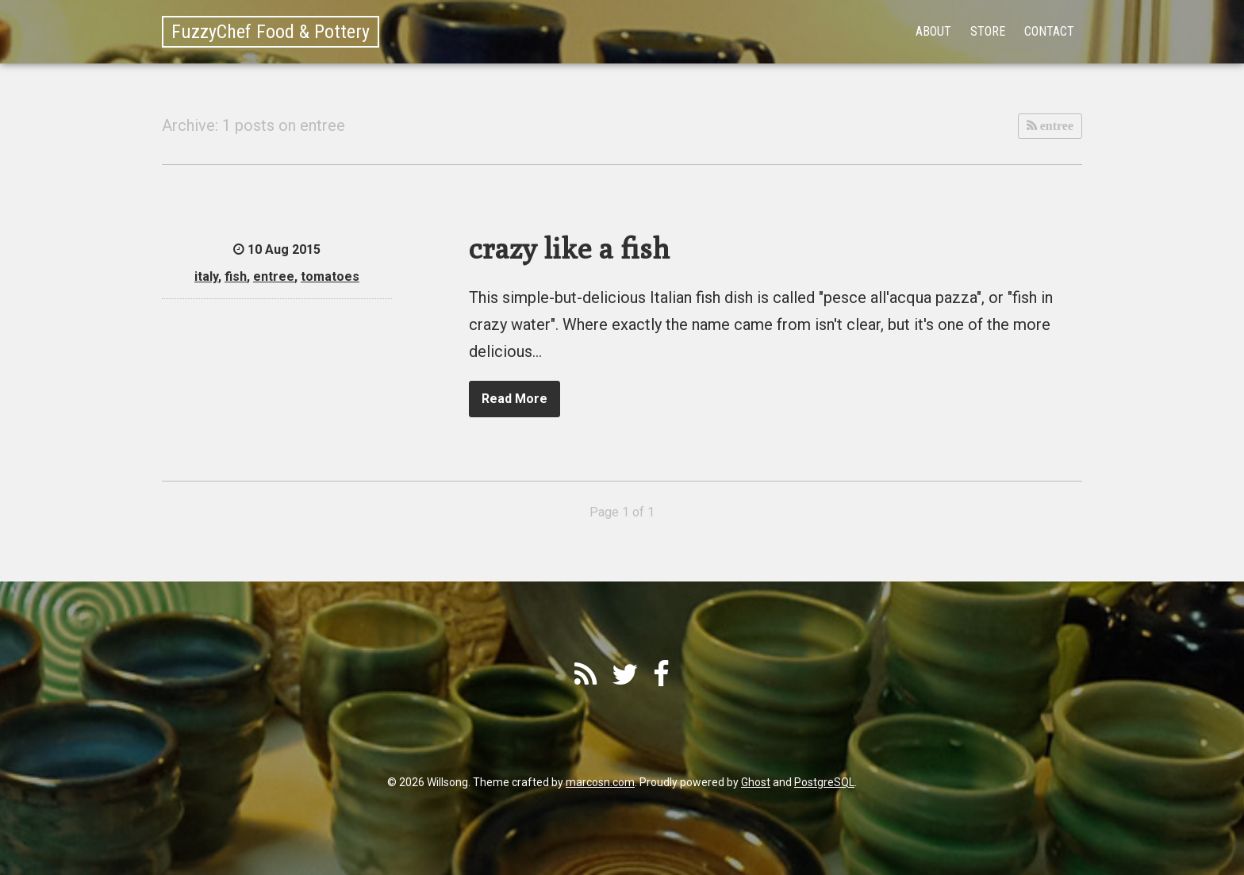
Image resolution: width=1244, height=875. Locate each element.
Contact (1049, 31)
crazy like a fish (569, 248)
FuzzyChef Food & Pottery (270, 32)
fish (236, 276)
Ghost (755, 782)
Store (987, 31)
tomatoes (330, 276)
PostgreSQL (824, 782)
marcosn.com (600, 782)
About (933, 31)
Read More (514, 398)
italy (206, 276)
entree (1055, 125)
